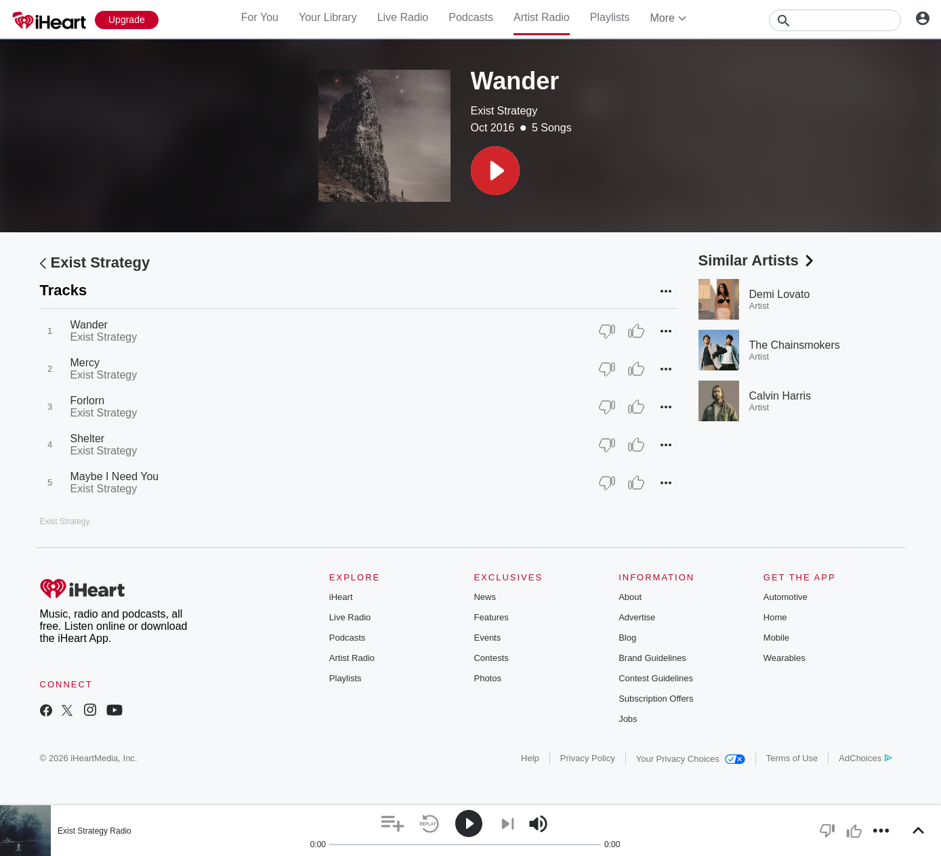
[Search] (835, 20)
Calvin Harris (780, 396)
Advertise (637, 617)
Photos (487, 678)
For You (259, 17)
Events (487, 638)
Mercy (85, 362)
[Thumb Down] (607, 331)
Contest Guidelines (656, 678)
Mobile (776, 638)
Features (491, 617)
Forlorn (87, 400)
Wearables (785, 658)
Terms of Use (792, 758)
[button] (495, 170)
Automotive (786, 597)
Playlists (610, 17)
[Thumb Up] (636, 331)
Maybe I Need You (114, 476)
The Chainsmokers (794, 345)
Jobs (628, 719)
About (630, 597)
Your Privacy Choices (690, 759)
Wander (89, 324)
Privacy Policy (587, 758)
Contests (491, 658)
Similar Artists (757, 260)
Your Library (328, 17)
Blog (627, 638)
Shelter (87, 438)
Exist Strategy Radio (94, 831)
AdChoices (865, 758)
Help (530, 758)
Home (775, 617)
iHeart (341, 597)
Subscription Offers (656, 698)
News (485, 597)
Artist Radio (542, 17)
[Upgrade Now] (127, 20)
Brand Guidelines (652, 658)
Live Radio (403, 17)
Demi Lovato (779, 294)
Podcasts (470, 17)
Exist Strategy (504, 110)
